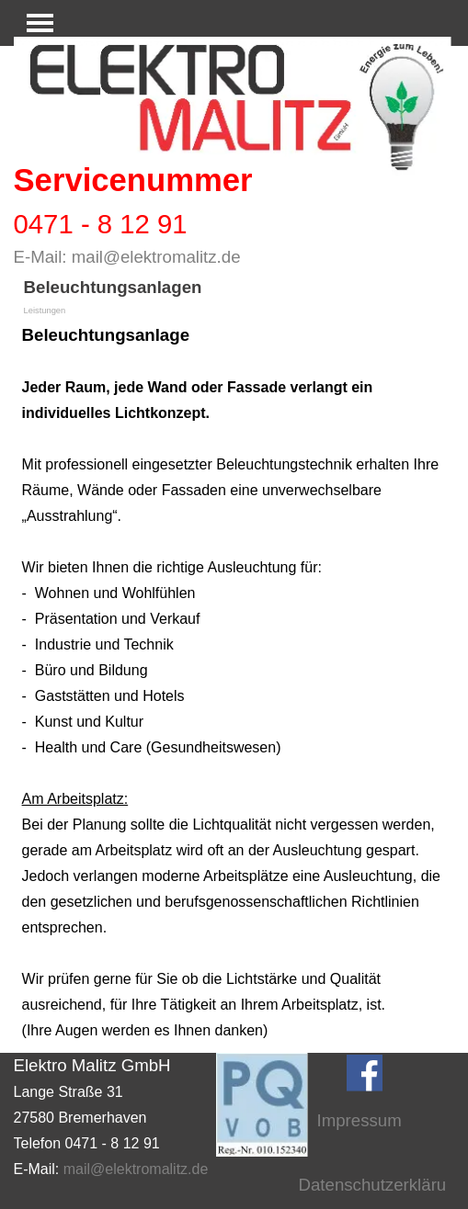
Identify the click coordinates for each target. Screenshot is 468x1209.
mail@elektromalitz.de (156, 256)
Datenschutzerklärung (382, 1184)
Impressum (359, 1120)
